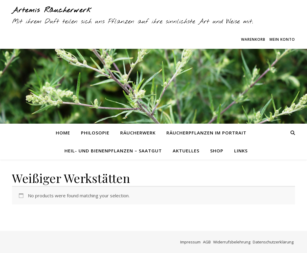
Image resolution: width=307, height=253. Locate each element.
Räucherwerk (138, 133)
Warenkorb (253, 39)
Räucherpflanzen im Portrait (206, 133)
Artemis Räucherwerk (52, 10)
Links (241, 151)
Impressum (190, 242)
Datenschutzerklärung (273, 242)
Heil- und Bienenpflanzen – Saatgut (113, 151)
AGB (207, 242)
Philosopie (95, 133)
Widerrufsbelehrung (231, 242)
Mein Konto (282, 39)
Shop (216, 151)
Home (63, 133)
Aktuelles (186, 151)
